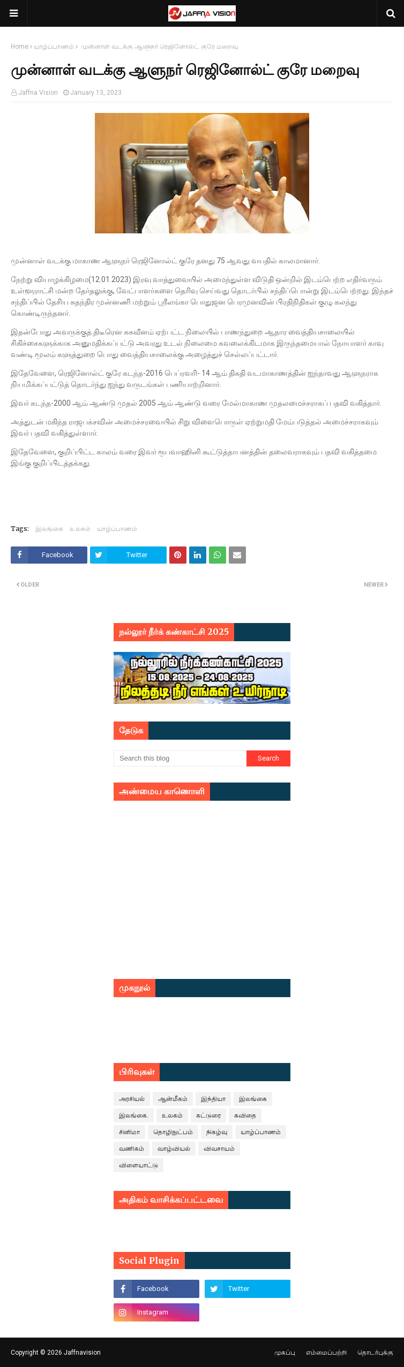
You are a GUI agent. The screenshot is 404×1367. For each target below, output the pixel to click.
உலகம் (80, 529)
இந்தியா (213, 1099)
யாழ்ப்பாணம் (54, 46)
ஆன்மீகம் (173, 1099)
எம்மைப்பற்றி (326, 1352)
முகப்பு (284, 1352)
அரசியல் (132, 1099)
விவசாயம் (219, 1148)
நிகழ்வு (216, 1132)
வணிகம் (131, 1148)
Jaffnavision (82, 1352)
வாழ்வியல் (174, 1148)
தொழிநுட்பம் (173, 1132)
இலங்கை (49, 529)
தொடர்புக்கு (375, 1352)
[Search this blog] (180, 758)
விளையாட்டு (138, 1165)
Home (19, 46)
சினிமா (129, 1132)
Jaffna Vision (38, 92)
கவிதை (245, 1115)
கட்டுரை (208, 1115)
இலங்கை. (133, 1115)
